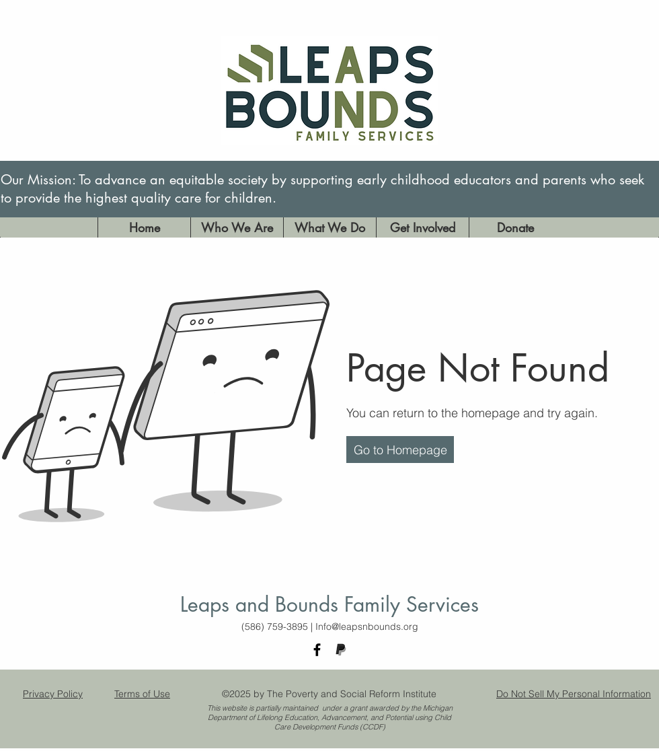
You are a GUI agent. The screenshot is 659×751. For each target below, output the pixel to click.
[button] (400, 449)
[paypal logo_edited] (340, 649)
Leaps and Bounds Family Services (329, 604)
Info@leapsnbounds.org (366, 626)
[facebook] (317, 649)
